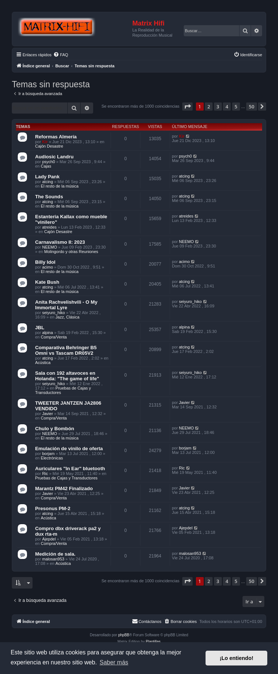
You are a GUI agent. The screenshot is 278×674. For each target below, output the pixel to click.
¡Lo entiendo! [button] (236, 658)
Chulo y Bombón (54, 428)
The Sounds (49, 196)
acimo (47, 267)
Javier (47, 413)
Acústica (43, 362)
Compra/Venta (54, 337)
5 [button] (236, 106)
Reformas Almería (56, 136)
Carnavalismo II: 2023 (60, 242)
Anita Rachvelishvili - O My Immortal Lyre (66, 304)
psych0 (48, 161)
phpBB (123, 635)
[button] (187, 106)
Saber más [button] (113, 662)
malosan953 (53, 559)
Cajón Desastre (49, 146)
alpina (47, 332)
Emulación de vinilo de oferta (69, 448)
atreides (49, 227)
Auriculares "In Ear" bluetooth (70, 468)
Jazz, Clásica (67, 317)
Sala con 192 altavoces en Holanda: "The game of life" (67, 375)
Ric (45, 473)
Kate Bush (47, 282)
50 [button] (251, 106)
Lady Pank (47, 176)
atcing (47, 181)
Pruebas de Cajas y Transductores (66, 478)
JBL (39, 327)
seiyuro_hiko (53, 312)
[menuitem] (60, 54)
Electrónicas (52, 458)
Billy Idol (45, 262)
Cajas (46, 166)
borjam (48, 453)
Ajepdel (49, 539)
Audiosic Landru (54, 156)
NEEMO (49, 247)
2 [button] (208, 106)
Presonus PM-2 (52, 508)
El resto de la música (59, 186)
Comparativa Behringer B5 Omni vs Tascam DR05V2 (65, 350)
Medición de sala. (55, 554)
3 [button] (218, 106)
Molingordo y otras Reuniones (71, 251)
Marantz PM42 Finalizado (64, 488)
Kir (45, 141)
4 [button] (227, 106)
